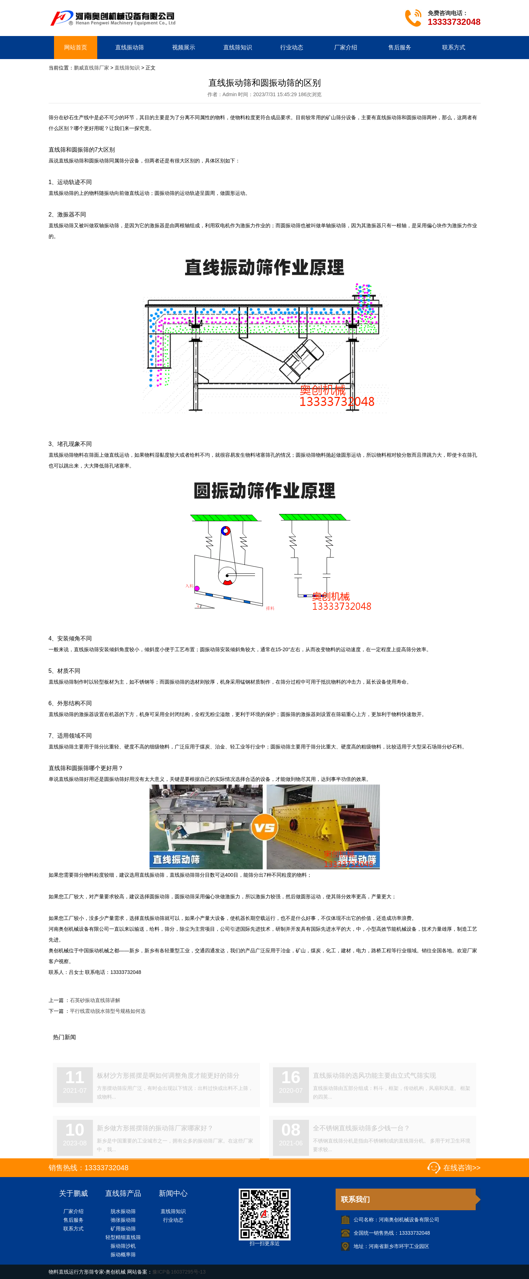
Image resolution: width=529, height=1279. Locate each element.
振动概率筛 (123, 1254)
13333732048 (454, 22)
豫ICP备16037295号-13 (179, 1272)
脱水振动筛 (123, 1211)
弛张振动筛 (123, 1220)
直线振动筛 (129, 47)
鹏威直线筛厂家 (91, 68)
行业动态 (291, 47)
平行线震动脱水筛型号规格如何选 (107, 1011)
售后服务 (399, 47)
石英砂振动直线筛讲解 (95, 1000)
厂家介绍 (345, 47)
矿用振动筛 (123, 1228)
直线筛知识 (237, 47)
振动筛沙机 (123, 1246)
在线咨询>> (461, 1168)
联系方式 (453, 47)
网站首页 (75, 47)
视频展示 (183, 47)
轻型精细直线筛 (123, 1237)
